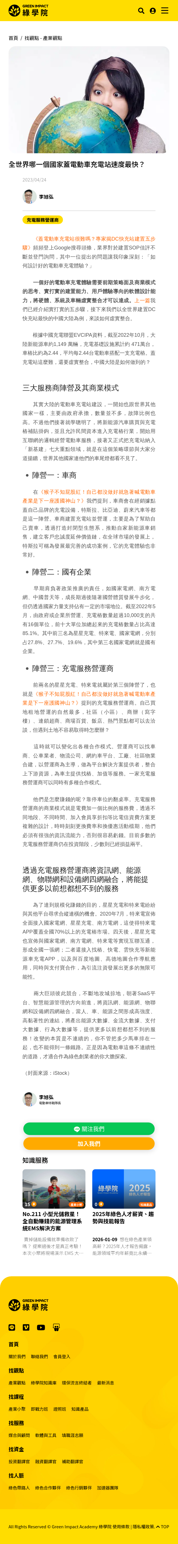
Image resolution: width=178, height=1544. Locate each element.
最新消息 (105, 1383)
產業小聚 (76, 1204)
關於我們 (17, 1356)
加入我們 (88, 1143)
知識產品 (146, 1204)
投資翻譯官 (19, 1461)
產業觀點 (17, 1383)
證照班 (59, 1409)
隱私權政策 (143, 1526)
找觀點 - (43, 37)
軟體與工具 (46, 1435)
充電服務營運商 (43, 219)
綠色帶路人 (19, 1488)
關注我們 (88, 1128)
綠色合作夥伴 (48, 1488)
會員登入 (61, 1356)
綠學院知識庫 (44, 1383)
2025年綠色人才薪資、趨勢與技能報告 (123, 1217)
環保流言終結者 (77, 1383)
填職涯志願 (72, 1435)
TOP (162, 1526)
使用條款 (121, 1526)
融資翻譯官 (46, 1461)
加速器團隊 (107, 1488)
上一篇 (142, 300)
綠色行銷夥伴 (79, 1488)
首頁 (13, 37)
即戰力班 (39, 1409)
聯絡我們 (39, 1356)
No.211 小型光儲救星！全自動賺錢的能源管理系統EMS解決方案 (52, 1220)
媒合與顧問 (19, 1435)
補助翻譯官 (72, 1461)
